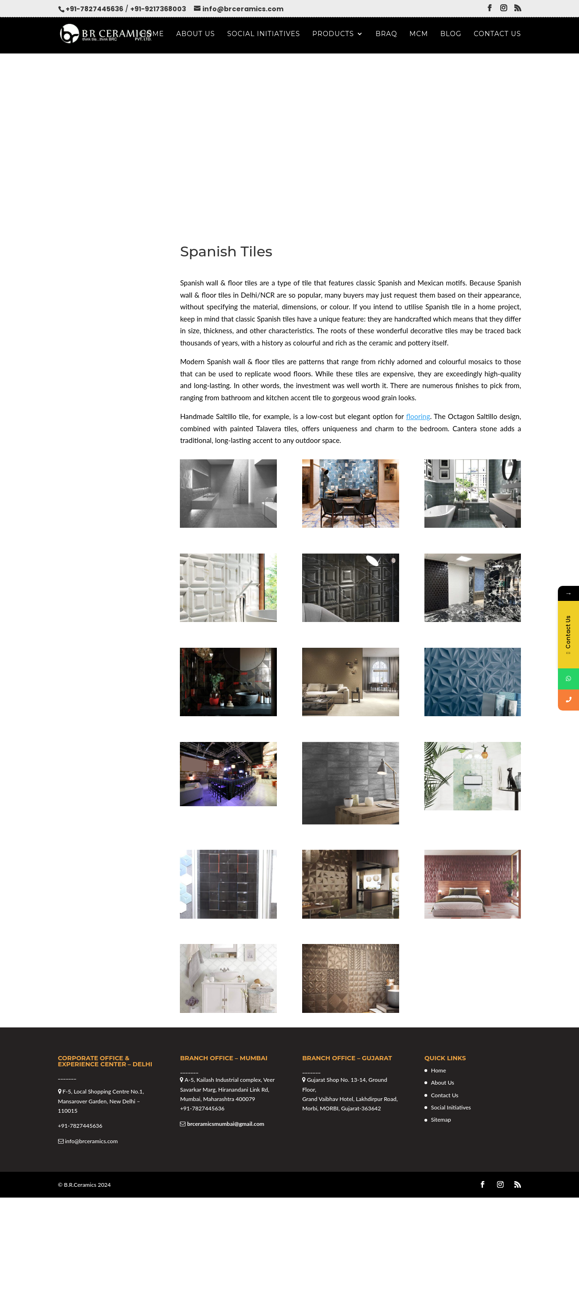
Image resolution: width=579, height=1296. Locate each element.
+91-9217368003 (158, 9)
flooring (418, 416)
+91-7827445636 (94, 9)
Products (333, 34)
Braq (386, 34)
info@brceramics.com (91, 1141)
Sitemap (441, 1119)
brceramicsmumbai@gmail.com (225, 1123)
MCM (418, 34)
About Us (195, 34)
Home (152, 34)
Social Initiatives (263, 34)
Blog (450, 34)
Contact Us (497, 34)
